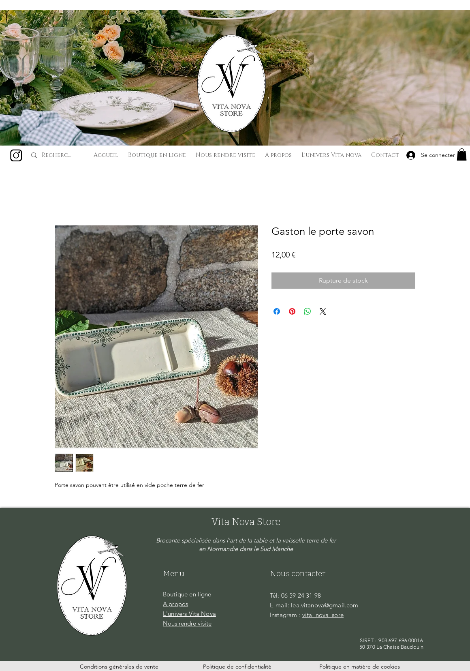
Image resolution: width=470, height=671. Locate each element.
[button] (462, 154)
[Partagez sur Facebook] (277, 311)
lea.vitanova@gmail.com (324, 605)
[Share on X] (323, 311)
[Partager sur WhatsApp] (307, 311)
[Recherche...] (58, 155)
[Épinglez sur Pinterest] (292, 311)
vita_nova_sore (323, 615)
